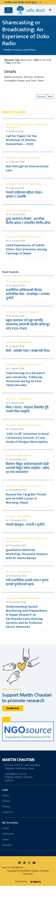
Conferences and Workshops (19, 124)
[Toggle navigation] (8, 10)
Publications (8, 833)
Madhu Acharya (13, 49)
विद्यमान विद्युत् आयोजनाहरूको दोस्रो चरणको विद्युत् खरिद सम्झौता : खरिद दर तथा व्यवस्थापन (27, 468)
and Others (29, 49)
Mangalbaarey (24, 210)
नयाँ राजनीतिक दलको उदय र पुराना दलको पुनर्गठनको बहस (27, 582)
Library (5, 839)
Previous (41, 96)
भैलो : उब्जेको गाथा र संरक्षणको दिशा (28, 351)
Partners (6, 806)
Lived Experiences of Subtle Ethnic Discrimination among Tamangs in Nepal (26, 249)
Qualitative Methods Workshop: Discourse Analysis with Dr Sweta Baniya (27, 554)
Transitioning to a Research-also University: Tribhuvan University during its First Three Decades (26, 379)
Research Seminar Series (29, 158)
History (5, 795)
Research (7, 845)
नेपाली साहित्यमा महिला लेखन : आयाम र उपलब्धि (24, 194)
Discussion (11, 158)
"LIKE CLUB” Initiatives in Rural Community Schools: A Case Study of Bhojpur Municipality (27, 438)
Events (5, 828)
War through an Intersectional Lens (27, 168)
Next (50, 96)
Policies (6, 801)
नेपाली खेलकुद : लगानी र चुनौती (25, 525)
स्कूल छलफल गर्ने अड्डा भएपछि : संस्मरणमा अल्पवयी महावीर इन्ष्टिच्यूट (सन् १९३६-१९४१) (28, 324)
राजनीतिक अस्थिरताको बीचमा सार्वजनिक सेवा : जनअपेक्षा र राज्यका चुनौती (28, 294)
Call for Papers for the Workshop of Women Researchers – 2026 (21, 140)
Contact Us (7, 812)
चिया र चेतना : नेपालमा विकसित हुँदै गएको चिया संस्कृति (27, 409)
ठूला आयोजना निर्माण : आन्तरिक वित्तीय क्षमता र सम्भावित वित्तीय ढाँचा (28, 221)
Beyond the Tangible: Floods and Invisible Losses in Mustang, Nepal (26, 498)
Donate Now (12, 708)
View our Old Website (12, 867)
